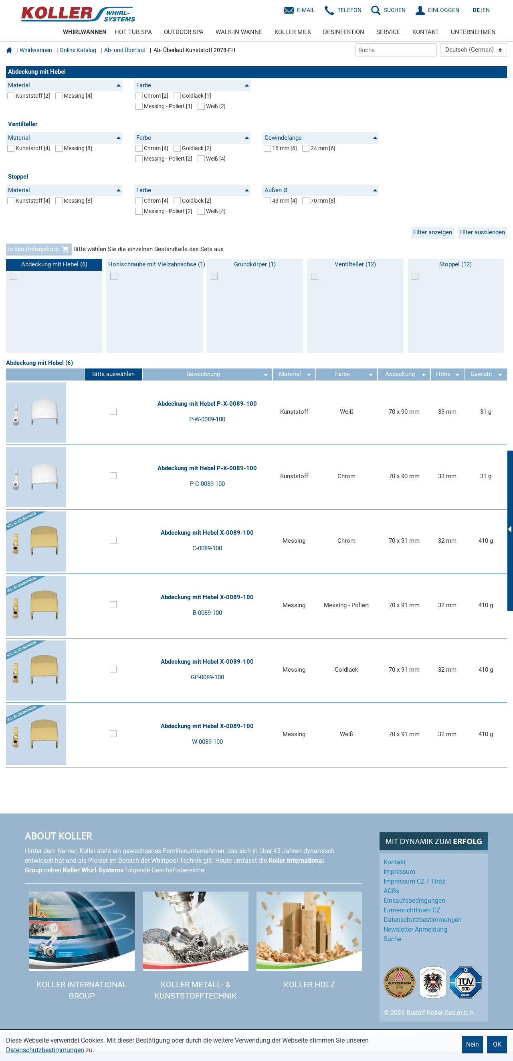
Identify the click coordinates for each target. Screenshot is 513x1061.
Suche (392, 939)
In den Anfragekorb (39, 250)
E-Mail (306, 10)
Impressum (399, 872)
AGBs (391, 891)
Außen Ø (321, 190)
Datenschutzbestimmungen (45, 1050)
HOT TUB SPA (133, 32)
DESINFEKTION (343, 32)
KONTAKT (425, 32)
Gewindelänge (321, 137)
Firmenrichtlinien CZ (412, 910)
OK (497, 1044)
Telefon (349, 10)
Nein (472, 1044)
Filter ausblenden (482, 232)
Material (64, 85)
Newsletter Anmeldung (415, 929)
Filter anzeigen (432, 232)
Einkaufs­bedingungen (414, 900)
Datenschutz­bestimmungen (423, 920)
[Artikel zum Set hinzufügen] (113, 412)
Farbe (192, 85)
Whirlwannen (36, 50)
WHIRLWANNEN (85, 32)
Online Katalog (78, 50)
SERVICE (388, 32)
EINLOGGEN (443, 10)
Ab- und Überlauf (125, 50)
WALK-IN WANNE (239, 32)
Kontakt (395, 862)
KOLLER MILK (293, 32)
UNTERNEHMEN (473, 32)
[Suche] (396, 49)
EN (486, 10)
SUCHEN (395, 10)
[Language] (473, 50)
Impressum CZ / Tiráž (414, 881)
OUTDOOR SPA (184, 32)
